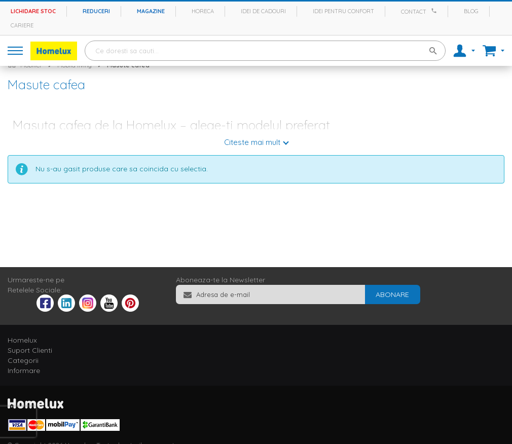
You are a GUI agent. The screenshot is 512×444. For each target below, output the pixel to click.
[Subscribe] (392, 294)
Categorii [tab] (23, 360)
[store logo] (53, 51)
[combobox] (265, 51)
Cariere (22, 25)
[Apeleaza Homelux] (435, 11)
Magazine (151, 11)
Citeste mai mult (252, 142)
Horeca (203, 11)
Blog (471, 11)
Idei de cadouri (263, 11)
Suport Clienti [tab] (30, 350)
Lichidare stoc (33, 11)
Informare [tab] (24, 370)
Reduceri (96, 11)
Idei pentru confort (343, 11)
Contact (413, 11)
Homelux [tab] (22, 340)
